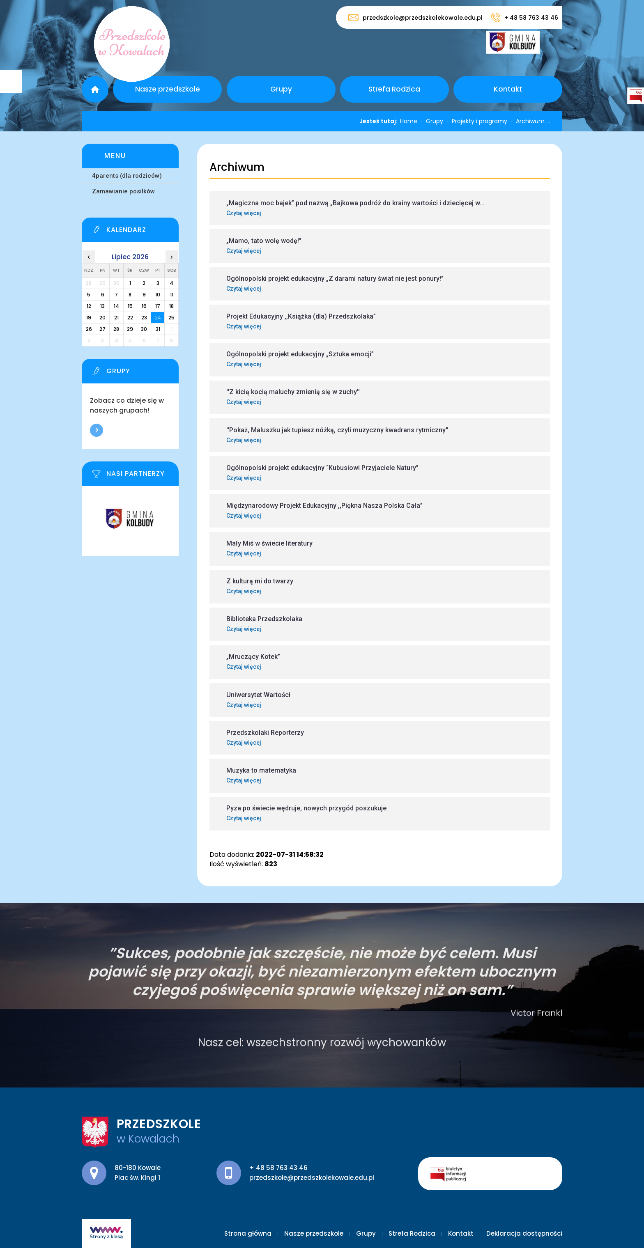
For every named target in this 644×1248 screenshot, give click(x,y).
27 (102, 329)
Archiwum (236, 167)
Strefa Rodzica (394, 89)
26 (89, 329)
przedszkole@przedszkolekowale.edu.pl (415, 17)
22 (130, 317)
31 (158, 329)
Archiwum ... (528, 121)
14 (116, 306)
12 (89, 306)
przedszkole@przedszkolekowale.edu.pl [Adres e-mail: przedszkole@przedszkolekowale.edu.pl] (311, 1177)
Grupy (281, 89)
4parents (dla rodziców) (127, 175)
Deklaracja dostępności (524, 1233)
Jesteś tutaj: (379, 121)
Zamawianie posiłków (123, 191)
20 (102, 317)
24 (157, 317)
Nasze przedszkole (167, 89)
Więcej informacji (96, 430)
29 (130, 329)
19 (88, 317)
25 (171, 317)
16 (144, 306)
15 (130, 306)
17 (157, 306)
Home (408, 121)
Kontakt (508, 89)
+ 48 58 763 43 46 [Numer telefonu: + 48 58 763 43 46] (278, 1167)
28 (116, 329)
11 (171, 294)
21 (116, 317)
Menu (115, 156)
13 (102, 306)
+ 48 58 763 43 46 (524, 17)
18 (171, 306)
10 (157, 294)
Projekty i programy (475, 121)
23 (144, 317)
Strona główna (95, 89)
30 (144, 329)
